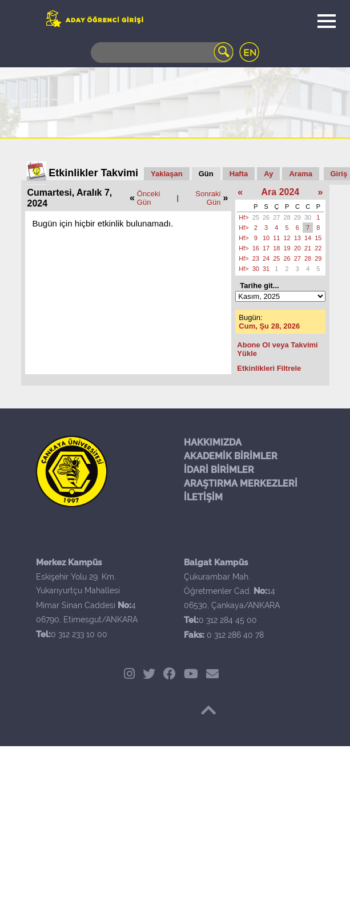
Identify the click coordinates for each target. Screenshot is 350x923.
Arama (300, 173)
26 (266, 217)
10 (266, 237)
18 (276, 248)
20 (297, 248)
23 (255, 258)
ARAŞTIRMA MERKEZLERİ (240, 483)
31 (266, 268)
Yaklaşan (167, 173)
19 (287, 248)
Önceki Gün (148, 198)
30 (307, 217)
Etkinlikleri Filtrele (269, 368)
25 (255, 217)
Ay (268, 173)
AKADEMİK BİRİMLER (230, 456)
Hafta (239, 173)
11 (276, 237)
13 (297, 237)
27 (276, 217)
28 (287, 217)
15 (318, 237)
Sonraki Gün (207, 198)
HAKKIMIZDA (213, 442)
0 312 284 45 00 (228, 620)
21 (307, 248)
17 (266, 248)
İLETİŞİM (203, 497)
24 (266, 258)
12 (287, 237)
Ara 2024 (281, 192)
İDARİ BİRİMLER (219, 469)
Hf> (243, 217)
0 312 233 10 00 (79, 634)
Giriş (339, 173)
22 (318, 248)
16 (255, 248)
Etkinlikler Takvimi (93, 173)
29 (297, 217)
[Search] (162, 52)
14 (307, 237)
